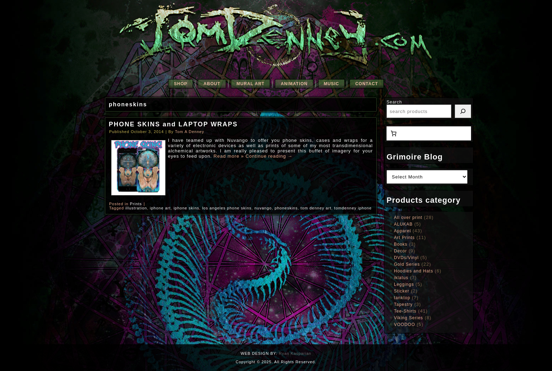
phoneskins (286, 208)
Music (331, 83)
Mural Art (251, 83)
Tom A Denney (189, 132)
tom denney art (316, 208)
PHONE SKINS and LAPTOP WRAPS (173, 124)
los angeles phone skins (226, 208)
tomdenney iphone (353, 208)
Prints (136, 204)
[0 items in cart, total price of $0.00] (394, 133)
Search (394, 102)
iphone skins (186, 208)
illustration (136, 208)
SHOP (180, 83)
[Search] (463, 111)
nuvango (263, 208)
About (211, 83)
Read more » (229, 156)
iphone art (160, 208)
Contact (366, 83)
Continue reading (269, 156)
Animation (294, 83)
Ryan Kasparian (295, 353)
